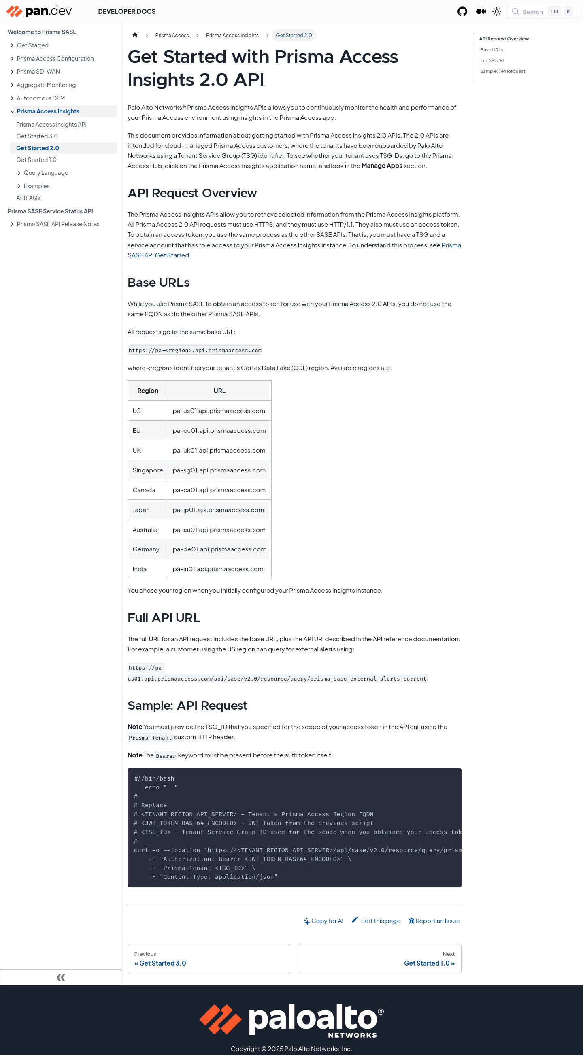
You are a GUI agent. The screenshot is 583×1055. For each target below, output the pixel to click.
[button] (64, 45)
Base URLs (491, 50)
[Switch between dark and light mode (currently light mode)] (497, 11)
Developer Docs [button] (127, 11)
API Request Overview (504, 39)
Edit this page (376, 919)
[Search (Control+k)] (542, 11)
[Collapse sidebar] (60, 977)
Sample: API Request (502, 71)
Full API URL (492, 60)
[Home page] (135, 35)
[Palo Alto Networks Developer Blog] (481, 11)
